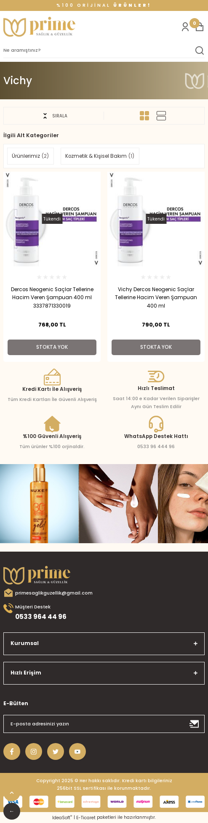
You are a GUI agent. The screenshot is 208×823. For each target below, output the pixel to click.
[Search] (104, 50)
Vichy (17, 81)
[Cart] (200, 27)
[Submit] (194, 724)
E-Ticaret (86, 818)
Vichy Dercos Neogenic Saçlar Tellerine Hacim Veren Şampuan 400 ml (156, 298)
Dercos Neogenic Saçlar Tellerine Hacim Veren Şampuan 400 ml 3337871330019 (52, 298)
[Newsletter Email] (104, 724)
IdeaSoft (62, 818)
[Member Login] (185, 27)
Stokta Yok (52, 347)
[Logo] (39, 27)
